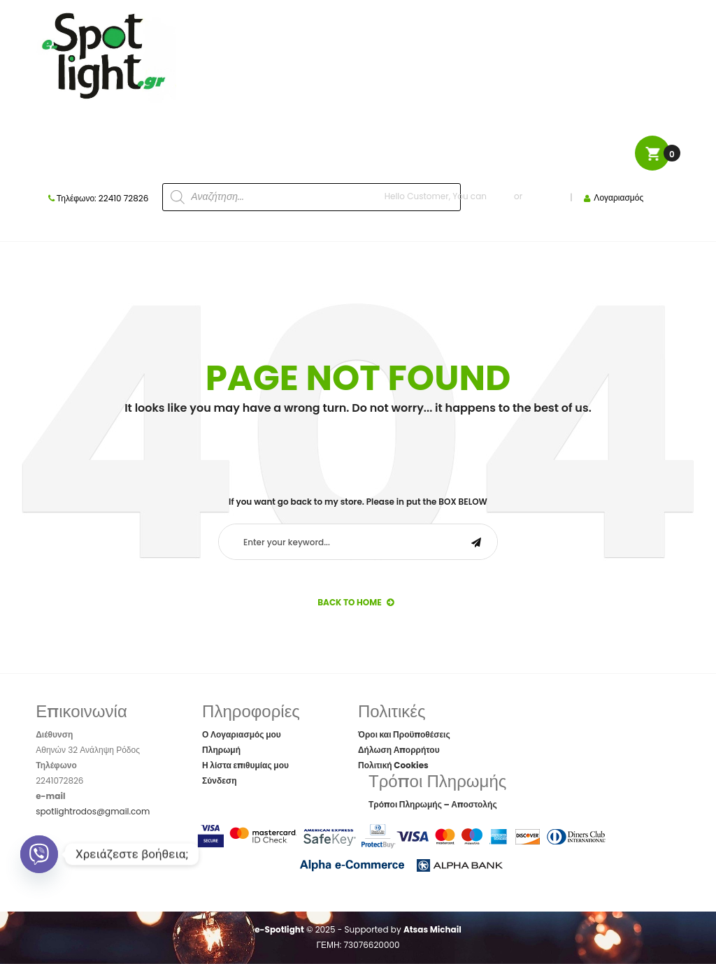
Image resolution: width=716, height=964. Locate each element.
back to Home (355, 602)
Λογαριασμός (618, 197)
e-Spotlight (279, 929)
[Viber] (39, 854)
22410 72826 (123, 198)
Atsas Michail (432, 929)
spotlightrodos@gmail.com (93, 811)
